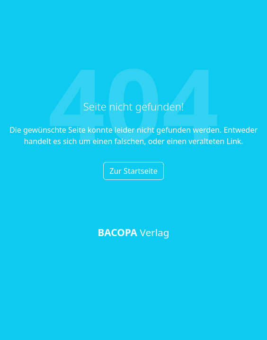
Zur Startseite (133, 171)
